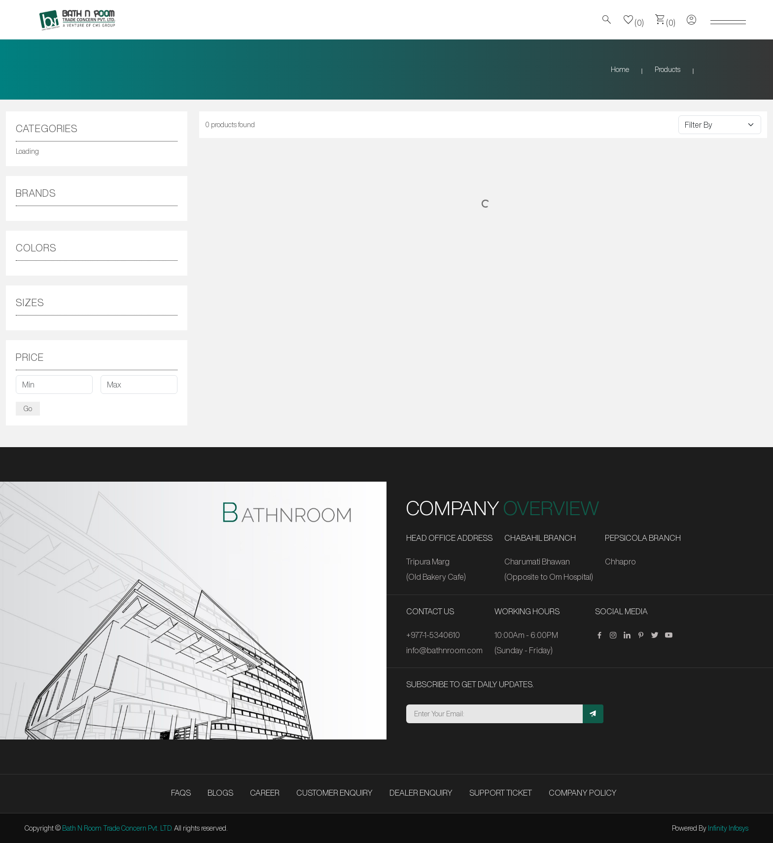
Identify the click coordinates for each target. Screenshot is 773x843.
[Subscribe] (593, 713)
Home (620, 69)
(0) (633, 20)
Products (667, 69)
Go (28, 408)
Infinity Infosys (728, 828)
